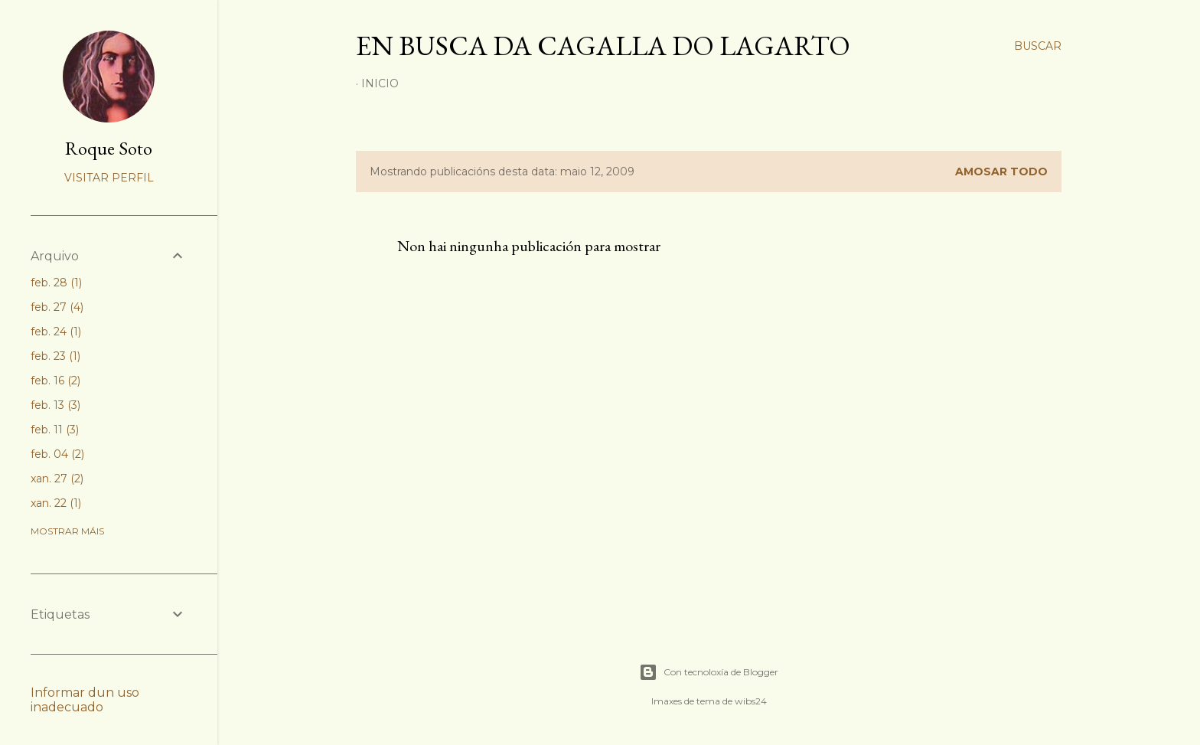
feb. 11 (55, 429)
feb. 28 (56, 282)
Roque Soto (108, 148)
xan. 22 (56, 503)
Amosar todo (1001, 171)
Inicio (380, 83)
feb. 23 (55, 356)
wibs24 (751, 701)
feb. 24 (56, 331)
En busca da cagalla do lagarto (603, 46)
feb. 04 (57, 454)
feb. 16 (55, 380)
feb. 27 (57, 307)
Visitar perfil (109, 178)
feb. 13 (55, 405)
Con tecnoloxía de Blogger (708, 672)
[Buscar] (1037, 46)
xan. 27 (57, 478)
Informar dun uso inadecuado (85, 699)
